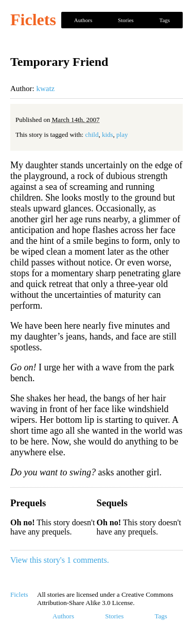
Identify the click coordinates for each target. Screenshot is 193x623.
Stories (126, 20)
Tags (164, 20)
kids (107, 134)
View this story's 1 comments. (59, 560)
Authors (83, 20)
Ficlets (33, 19)
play (122, 134)
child (91, 134)
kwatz (45, 88)
